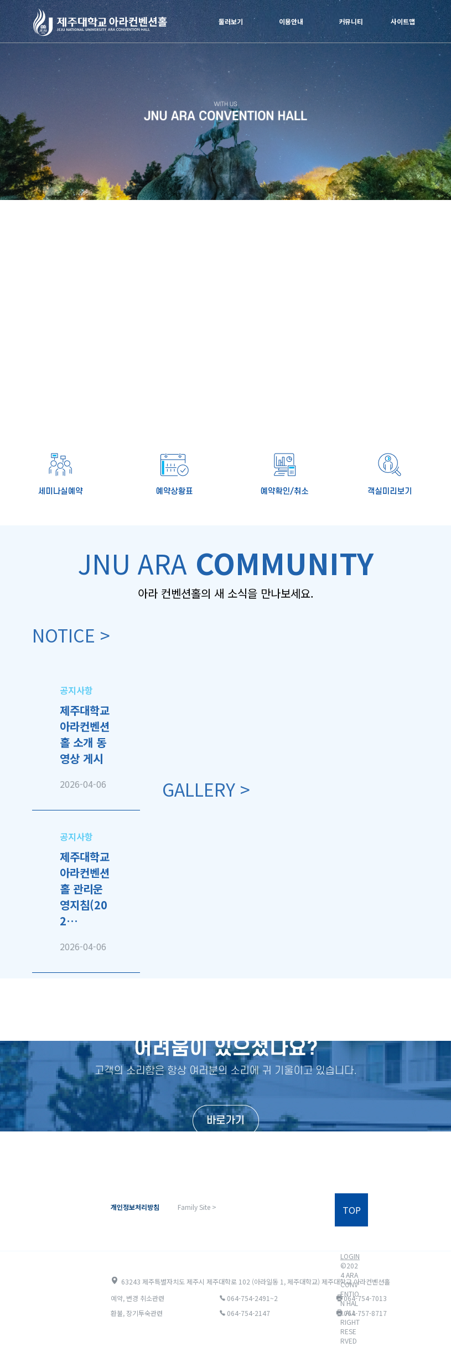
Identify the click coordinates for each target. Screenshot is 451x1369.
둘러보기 (231, 21)
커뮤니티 (351, 21)
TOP (352, 1210)
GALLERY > (206, 789)
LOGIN (350, 1256)
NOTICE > (71, 634)
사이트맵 (403, 21)
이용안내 (291, 21)
